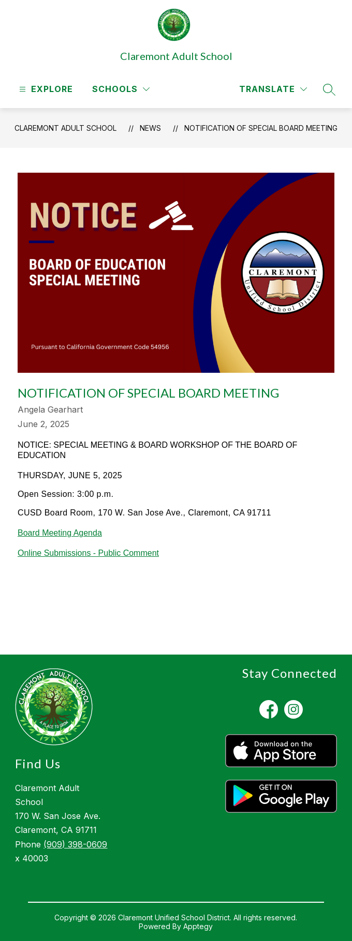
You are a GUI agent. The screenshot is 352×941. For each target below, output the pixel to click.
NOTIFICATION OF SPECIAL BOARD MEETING (261, 128)
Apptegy (198, 926)
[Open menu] (45, 89)
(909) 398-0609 (75, 844)
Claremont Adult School (65, 128)
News (150, 128)
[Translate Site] (273, 89)
